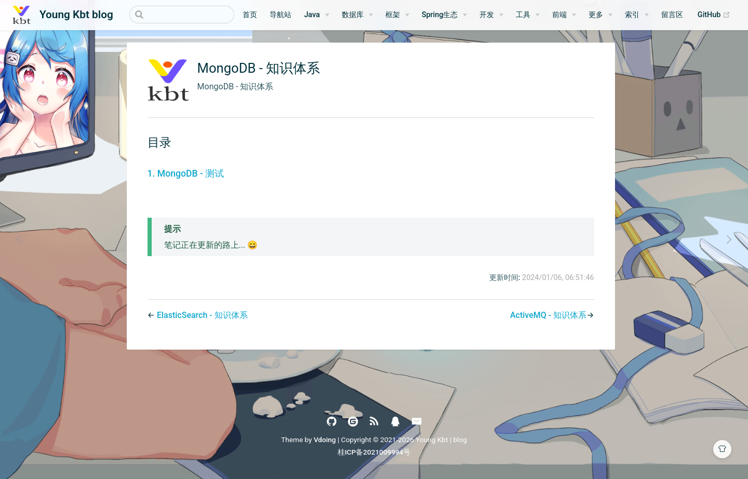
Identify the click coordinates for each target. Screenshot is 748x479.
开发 (486, 14)
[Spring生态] (445, 15)
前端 (559, 14)
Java (311, 14)
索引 (632, 14)
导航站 (280, 14)
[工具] (528, 15)
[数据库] (357, 15)
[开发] (491, 15)
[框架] (397, 15)
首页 (250, 14)
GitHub (717, 15)
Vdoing (325, 439)
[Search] (181, 14)
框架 (392, 14)
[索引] (637, 15)
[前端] (564, 15)
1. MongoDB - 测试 (186, 173)
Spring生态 (440, 14)
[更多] (600, 15)
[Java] (316, 15)
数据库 (353, 14)
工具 (523, 14)
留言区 (672, 14)
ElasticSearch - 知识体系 (202, 315)
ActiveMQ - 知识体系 (548, 315)
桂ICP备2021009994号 (374, 452)
